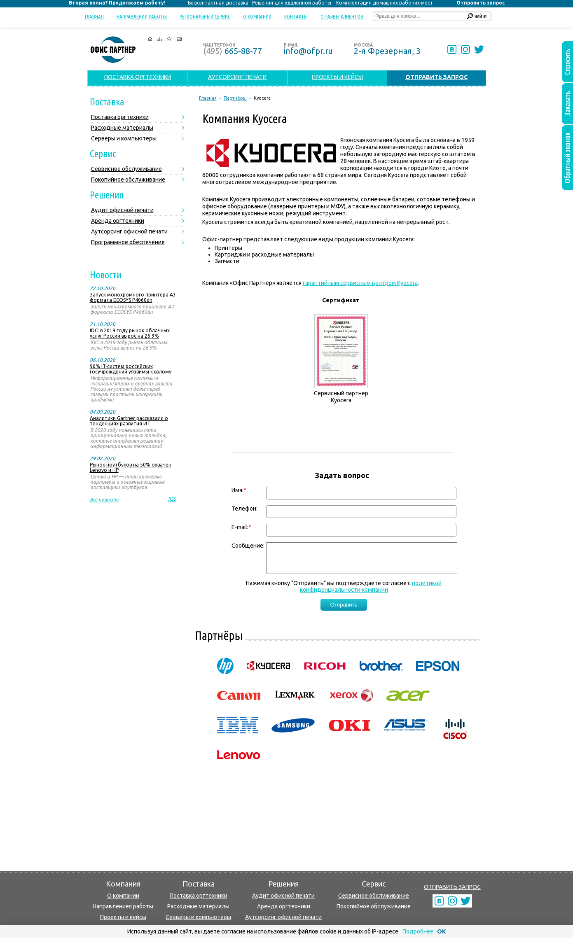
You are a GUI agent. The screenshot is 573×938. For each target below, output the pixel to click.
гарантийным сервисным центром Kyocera (360, 283)
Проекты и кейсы (123, 917)
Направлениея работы (123, 906)
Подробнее (417, 931)
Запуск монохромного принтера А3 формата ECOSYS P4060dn (133, 297)
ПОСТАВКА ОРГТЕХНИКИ (137, 77)
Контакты (296, 16)
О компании (257, 16)
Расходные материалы (122, 127)
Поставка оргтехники (120, 117)
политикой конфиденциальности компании (371, 592)
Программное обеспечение (128, 242)
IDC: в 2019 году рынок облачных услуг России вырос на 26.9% (130, 333)
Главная (94, 16)
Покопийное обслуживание (128, 179)
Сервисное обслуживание (126, 169)
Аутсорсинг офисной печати (129, 231)
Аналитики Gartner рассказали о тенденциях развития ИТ (129, 420)
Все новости (104, 499)
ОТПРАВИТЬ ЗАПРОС (452, 887)
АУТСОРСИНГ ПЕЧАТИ (237, 77)
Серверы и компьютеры (124, 138)
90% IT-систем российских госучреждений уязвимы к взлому (130, 369)
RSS (172, 499)
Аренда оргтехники (117, 220)
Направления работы (142, 16)
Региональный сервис (205, 16)
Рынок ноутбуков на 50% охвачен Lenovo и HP (130, 467)
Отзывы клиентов (341, 16)
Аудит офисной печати (122, 210)
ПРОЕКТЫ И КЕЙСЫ (337, 77)
